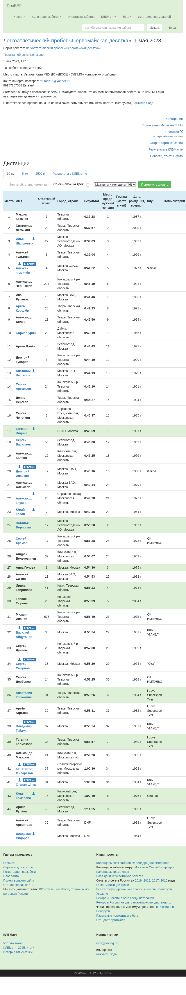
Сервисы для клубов (18, 867)
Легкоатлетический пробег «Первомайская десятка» (67, 40)
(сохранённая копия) (168, 136)
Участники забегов (81, 16)
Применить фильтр (154, 184)
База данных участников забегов (119, 876)
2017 (155, 880)
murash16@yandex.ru (55, 81)
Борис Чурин (26, 333)
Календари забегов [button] (46, 16)
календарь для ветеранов (150, 863)
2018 (146, 880)
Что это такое (13, 943)
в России (162, 907)
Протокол (174, 132)
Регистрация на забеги (19, 871)
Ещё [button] (127, 16)
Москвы (139, 867)
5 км (25, 173)
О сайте (8, 863)
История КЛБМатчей (17, 952)
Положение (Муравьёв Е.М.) (162, 125)
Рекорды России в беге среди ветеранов (125, 898)
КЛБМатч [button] (108, 16)
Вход (172, 27)
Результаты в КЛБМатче (165, 149)
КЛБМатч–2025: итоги (18, 947)
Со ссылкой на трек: (68, 184)
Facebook (62, 889)
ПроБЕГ (14, 6)
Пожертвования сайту (18, 880)
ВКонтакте (46, 889)
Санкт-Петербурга (162, 867)
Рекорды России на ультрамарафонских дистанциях (133, 902)
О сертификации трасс (112, 885)
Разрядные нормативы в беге (117, 915)
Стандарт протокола (110, 920)
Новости (19, 16)
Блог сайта (11, 876)
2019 (138, 880)
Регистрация (174, 118)
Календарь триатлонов (112, 871)
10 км (10, 173)
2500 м (40, 173)
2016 (164, 880)
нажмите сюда (143, 103)
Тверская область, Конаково (23, 54)
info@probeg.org (107, 943)
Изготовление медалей (154, 16)
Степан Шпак (26, 784)
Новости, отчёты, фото (166, 156)
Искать (155, 27)
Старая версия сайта (18, 885)
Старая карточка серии (166, 143)
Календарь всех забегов (113, 863)
